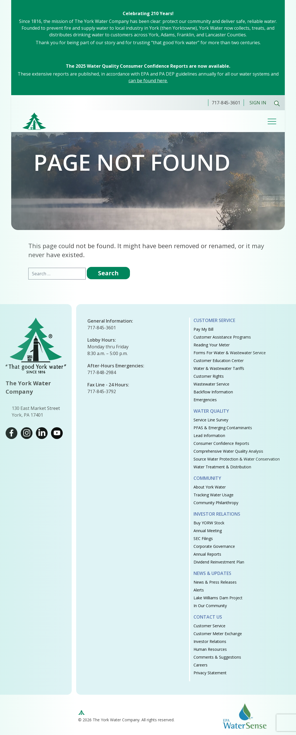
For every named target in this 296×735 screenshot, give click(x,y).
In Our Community (210, 605)
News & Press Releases (215, 582)
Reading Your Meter (212, 344)
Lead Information (209, 435)
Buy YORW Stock (209, 522)
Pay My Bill (203, 329)
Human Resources (210, 649)
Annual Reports (207, 554)
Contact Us (208, 617)
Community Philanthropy (216, 502)
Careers (201, 665)
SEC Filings (203, 538)
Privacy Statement (210, 672)
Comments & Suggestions (217, 657)
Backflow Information (213, 391)
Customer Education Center (219, 360)
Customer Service (214, 320)
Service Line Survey (211, 419)
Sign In (258, 103)
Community (207, 478)
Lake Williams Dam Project (218, 597)
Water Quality (211, 411)
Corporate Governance (214, 546)
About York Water (210, 487)
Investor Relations (217, 514)
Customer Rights (209, 376)
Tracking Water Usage (214, 494)
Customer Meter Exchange (218, 633)
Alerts (199, 590)
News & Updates (212, 573)
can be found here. (148, 81)
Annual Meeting (208, 530)
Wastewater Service (211, 384)
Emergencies (205, 399)
